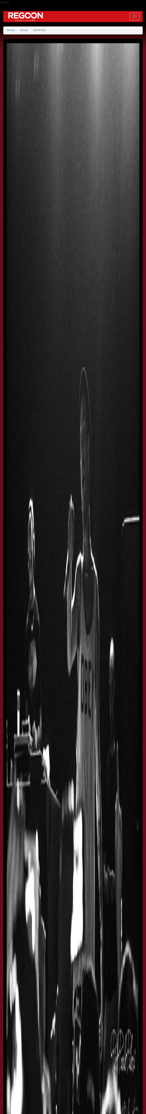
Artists (24, 30)
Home (11, 30)
